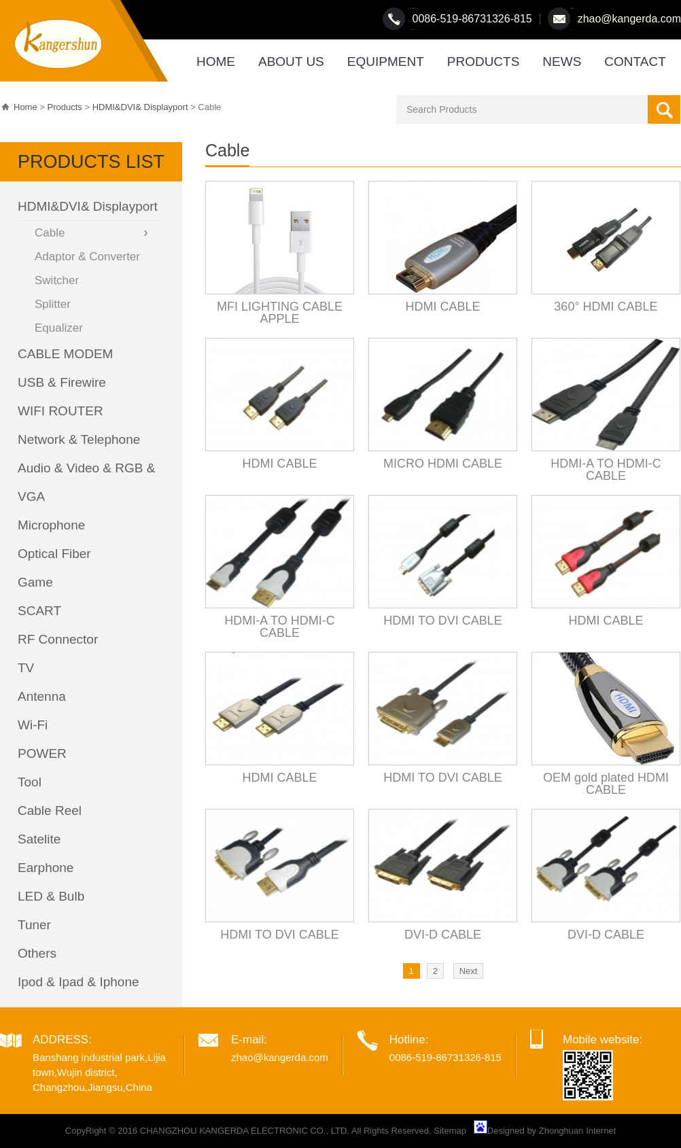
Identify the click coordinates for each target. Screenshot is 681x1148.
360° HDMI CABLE (605, 306)
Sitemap (450, 1131)
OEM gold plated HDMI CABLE (606, 784)
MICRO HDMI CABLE (442, 463)
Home (25, 107)
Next (468, 971)
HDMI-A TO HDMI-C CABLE (606, 470)
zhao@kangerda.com (629, 18)
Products (65, 107)
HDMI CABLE (442, 306)
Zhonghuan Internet (577, 1131)
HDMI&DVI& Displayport (140, 107)
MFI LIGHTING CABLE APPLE (280, 313)
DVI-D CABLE (442, 934)
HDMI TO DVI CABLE (442, 620)
